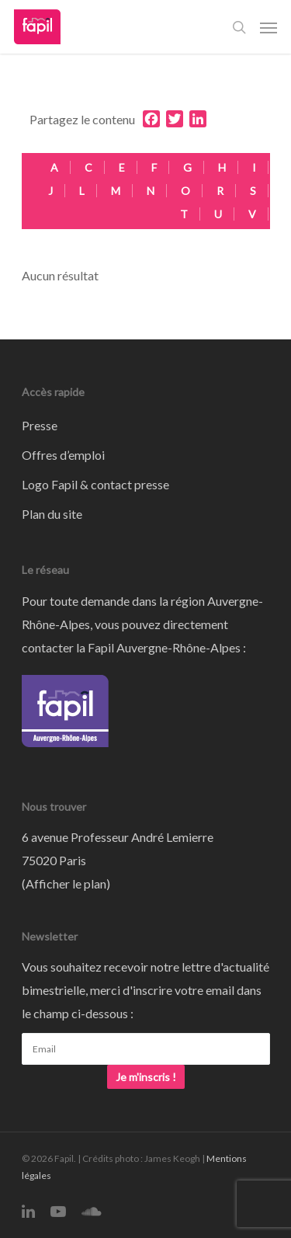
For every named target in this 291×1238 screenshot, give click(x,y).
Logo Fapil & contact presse (95, 484)
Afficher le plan (66, 883)
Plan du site (52, 513)
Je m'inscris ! (146, 1076)
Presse (39, 425)
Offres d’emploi (63, 454)
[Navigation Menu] (268, 27)
